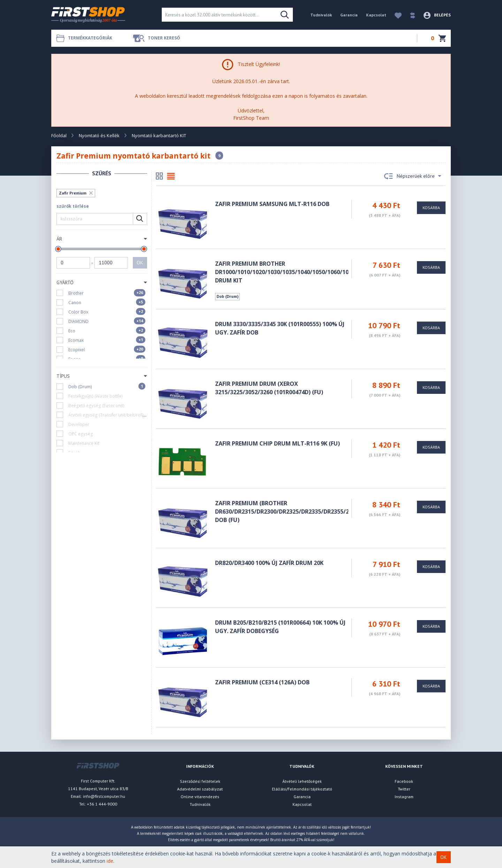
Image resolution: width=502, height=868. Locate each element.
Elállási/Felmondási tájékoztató (302, 789)
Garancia (349, 14)
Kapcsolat (376, 14)
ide (110, 861)
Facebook (404, 781)
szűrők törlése (72, 206)
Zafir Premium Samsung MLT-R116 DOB (272, 204)
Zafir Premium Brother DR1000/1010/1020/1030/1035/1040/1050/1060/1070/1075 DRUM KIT (292, 272)
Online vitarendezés (200, 796)
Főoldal (59, 135)
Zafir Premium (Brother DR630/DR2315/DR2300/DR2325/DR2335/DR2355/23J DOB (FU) (284, 511)
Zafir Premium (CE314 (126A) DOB (262, 682)
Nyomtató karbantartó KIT (159, 135)
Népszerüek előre (412, 176)
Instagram (404, 796)
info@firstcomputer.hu (104, 796)
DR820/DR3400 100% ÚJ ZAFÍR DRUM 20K (269, 563)
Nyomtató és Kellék (99, 135)
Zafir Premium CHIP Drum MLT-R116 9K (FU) (277, 443)
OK (140, 262)
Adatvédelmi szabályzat (200, 789)
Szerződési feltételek (200, 781)
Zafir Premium (72, 193)
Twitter (404, 789)
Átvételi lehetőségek (302, 781)
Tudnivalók (321, 14)
